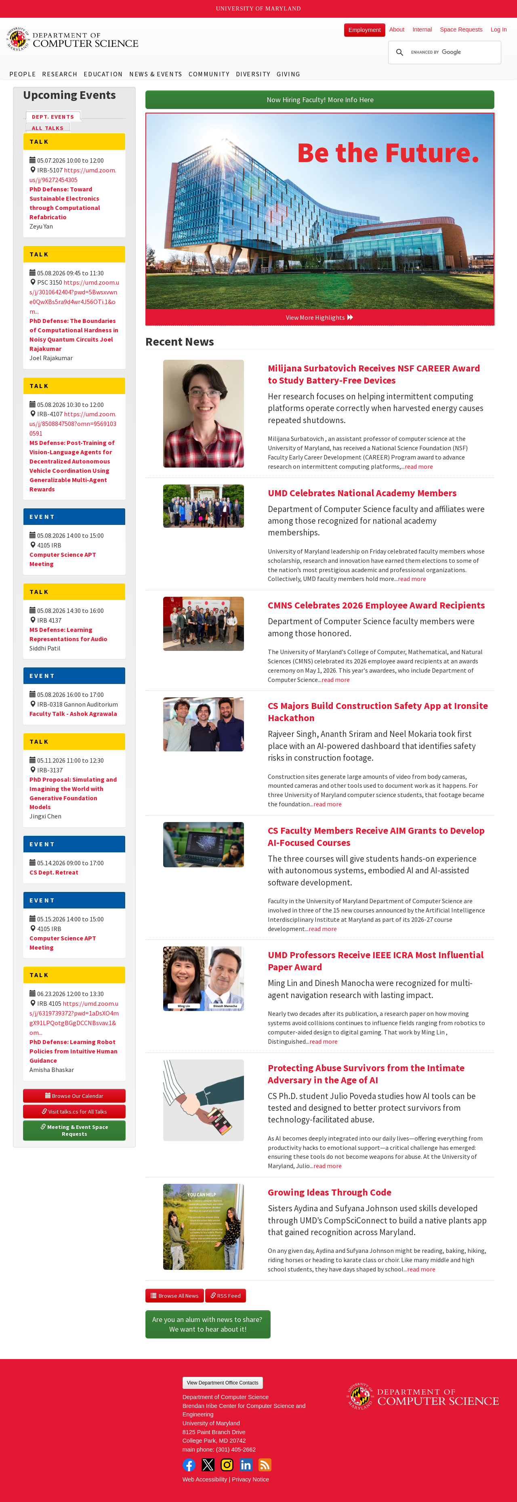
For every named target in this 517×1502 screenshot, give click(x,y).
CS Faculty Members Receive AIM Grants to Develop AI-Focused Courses (376, 836)
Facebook (189, 1464)
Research (60, 74)
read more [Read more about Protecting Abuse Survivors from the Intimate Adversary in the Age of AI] (327, 1166)
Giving (289, 74)
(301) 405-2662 (236, 1449)
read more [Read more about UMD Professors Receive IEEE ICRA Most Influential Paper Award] (323, 1041)
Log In (499, 29)
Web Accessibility (205, 1479)
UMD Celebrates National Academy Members (362, 493)
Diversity (253, 74)
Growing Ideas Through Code (329, 1192)
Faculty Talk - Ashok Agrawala (73, 713)
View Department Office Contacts (222, 1383)
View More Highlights (320, 317)
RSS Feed (225, 1295)
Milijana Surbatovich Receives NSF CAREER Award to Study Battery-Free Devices (374, 374)
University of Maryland (258, 9)
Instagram (227, 1464)
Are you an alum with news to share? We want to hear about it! (208, 1324)
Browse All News (175, 1295)
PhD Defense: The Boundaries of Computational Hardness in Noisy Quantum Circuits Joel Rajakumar (73, 334)
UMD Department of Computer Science (72, 39)
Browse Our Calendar (74, 1095)
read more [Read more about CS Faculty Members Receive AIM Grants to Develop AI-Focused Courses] (323, 929)
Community (209, 74)
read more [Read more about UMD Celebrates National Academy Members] (412, 579)
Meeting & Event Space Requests (74, 1130)
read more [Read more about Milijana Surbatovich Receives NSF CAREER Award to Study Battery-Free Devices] (419, 466)
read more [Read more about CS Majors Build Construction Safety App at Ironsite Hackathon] (327, 804)
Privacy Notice (250, 1479)
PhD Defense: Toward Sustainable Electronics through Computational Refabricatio (64, 203)
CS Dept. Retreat (53, 872)
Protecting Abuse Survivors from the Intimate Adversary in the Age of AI (366, 1073)
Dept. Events (56, 116)
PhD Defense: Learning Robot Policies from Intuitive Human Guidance (73, 1051)
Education (103, 74)
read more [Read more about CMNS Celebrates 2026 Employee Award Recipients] (336, 679)
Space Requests (461, 29)
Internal (422, 29)
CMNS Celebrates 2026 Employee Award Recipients (376, 605)
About (397, 29)
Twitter (208, 1464)
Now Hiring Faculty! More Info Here (320, 99)
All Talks (48, 128)
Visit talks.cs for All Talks (74, 1111)
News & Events (156, 74)
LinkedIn (246, 1464)
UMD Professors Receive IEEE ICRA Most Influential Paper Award (375, 960)
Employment (365, 30)
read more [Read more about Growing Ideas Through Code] (421, 1269)
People (22, 74)
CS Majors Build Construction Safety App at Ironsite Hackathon (378, 711)
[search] (443, 52)
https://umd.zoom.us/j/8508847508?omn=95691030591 (72, 423)
